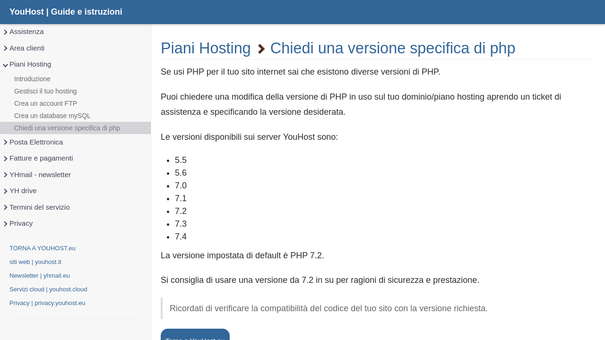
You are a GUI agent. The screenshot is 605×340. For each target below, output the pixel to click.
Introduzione (32, 79)
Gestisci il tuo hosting (45, 91)
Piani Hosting (26, 64)
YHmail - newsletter (36, 175)
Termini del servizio (36, 207)
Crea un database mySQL (52, 115)
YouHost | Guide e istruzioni (65, 12)
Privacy (17, 223)
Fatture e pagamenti (37, 158)
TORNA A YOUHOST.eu (42, 248)
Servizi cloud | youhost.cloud (48, 289)
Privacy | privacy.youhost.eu (47, 302)
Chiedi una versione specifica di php (67, 128)
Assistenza (23, 31)
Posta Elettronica (32, 142)
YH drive (19, 191)
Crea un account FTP (45, 103)
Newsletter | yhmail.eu (39, 275)
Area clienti (23, 48)
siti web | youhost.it (35, 261)
